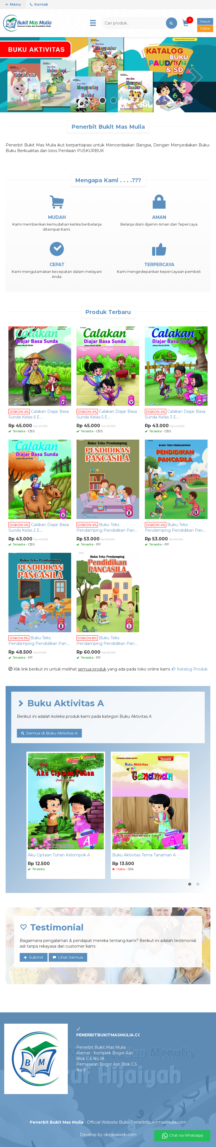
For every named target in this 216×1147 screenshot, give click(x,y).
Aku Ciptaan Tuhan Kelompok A (59, 855)
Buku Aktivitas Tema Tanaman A (144, 855)
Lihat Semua (68, 957)
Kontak (39, 4)
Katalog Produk (190, 669)
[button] (171, 23)
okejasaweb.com (120, 1134)
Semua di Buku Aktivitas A (49, 733)
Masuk (205, 21)
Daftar (205, 28)
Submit (33, 957)
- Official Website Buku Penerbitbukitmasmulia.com (108, 1122)
